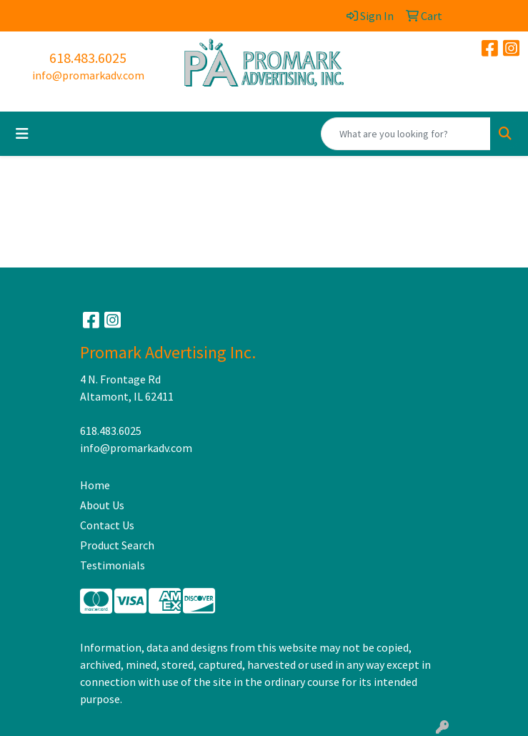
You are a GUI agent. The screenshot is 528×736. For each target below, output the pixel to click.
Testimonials (112, 565)
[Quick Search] (406, 133)
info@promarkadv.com (88, 75)
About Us (102, 505)
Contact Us (107, 525)
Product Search (117, 545)
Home (95, 485)
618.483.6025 (87, 58)
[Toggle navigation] (22, 134)
